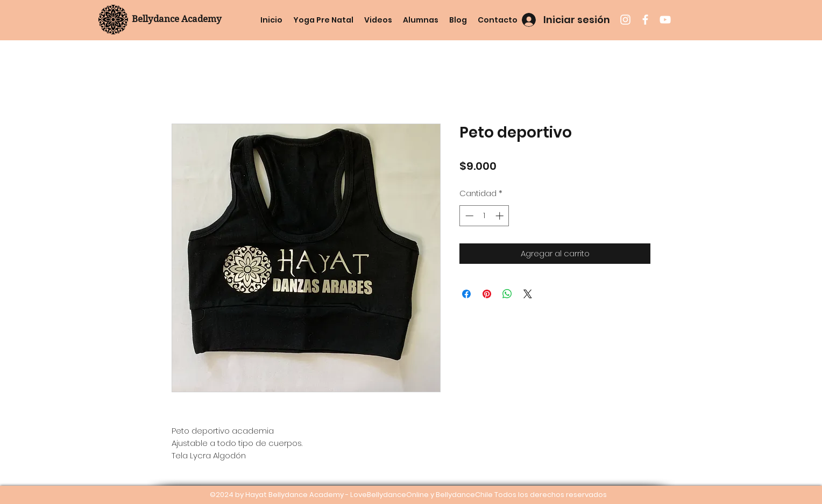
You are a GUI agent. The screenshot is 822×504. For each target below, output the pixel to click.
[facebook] (645, 19)
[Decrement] (468, 216)
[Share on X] (527, 293)
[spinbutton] (484, 216)
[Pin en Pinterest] (486, 293)
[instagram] (625, 19)
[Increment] (500, 216)
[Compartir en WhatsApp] (507, 293)
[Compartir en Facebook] (466, 293)
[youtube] (665, 19)
